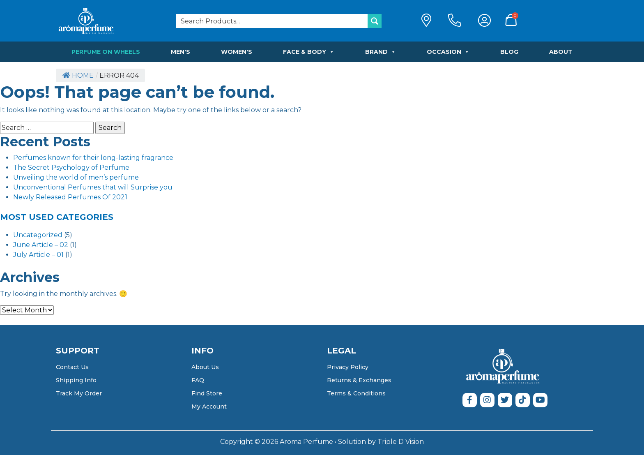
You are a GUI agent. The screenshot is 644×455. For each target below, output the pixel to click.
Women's (236, 51)
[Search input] (272, 21)
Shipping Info (76, 380)
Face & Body (308, 52)
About (561, 51)
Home (78, 75)
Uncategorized (37, 235)
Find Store (206, 393)
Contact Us (72, 367)
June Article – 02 (40, 245)
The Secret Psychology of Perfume (71, 167)
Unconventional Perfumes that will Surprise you (92, 187)
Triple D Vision (400, 442)
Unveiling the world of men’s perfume (76, 177)
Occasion (448, 52)
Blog (509, 51)
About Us (205, 367)
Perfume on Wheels (105, 51)
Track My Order (79, 393)
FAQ (197, 380)
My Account (209, 406)
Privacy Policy (347, 367)
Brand (380, 52)
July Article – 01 (38, 255)
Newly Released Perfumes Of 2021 (70, 197)
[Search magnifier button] (375, 21)
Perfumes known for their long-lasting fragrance (93, 158)
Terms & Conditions (356, 393)
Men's (180, 51)
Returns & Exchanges (359, 380)
